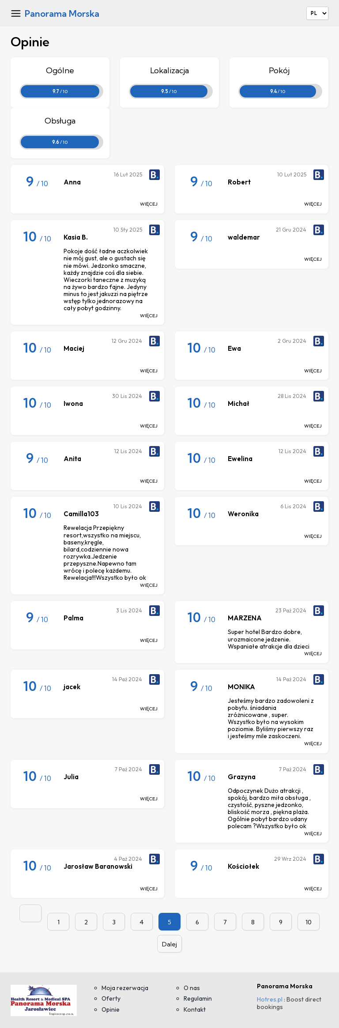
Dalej (169, 944)
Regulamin (198, 998)
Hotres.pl (269, 999)
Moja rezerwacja (125, 988)
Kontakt (195, 1009)
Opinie (111, 1009)
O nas (192, 988)
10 (308, 922)
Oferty (111, 998)
